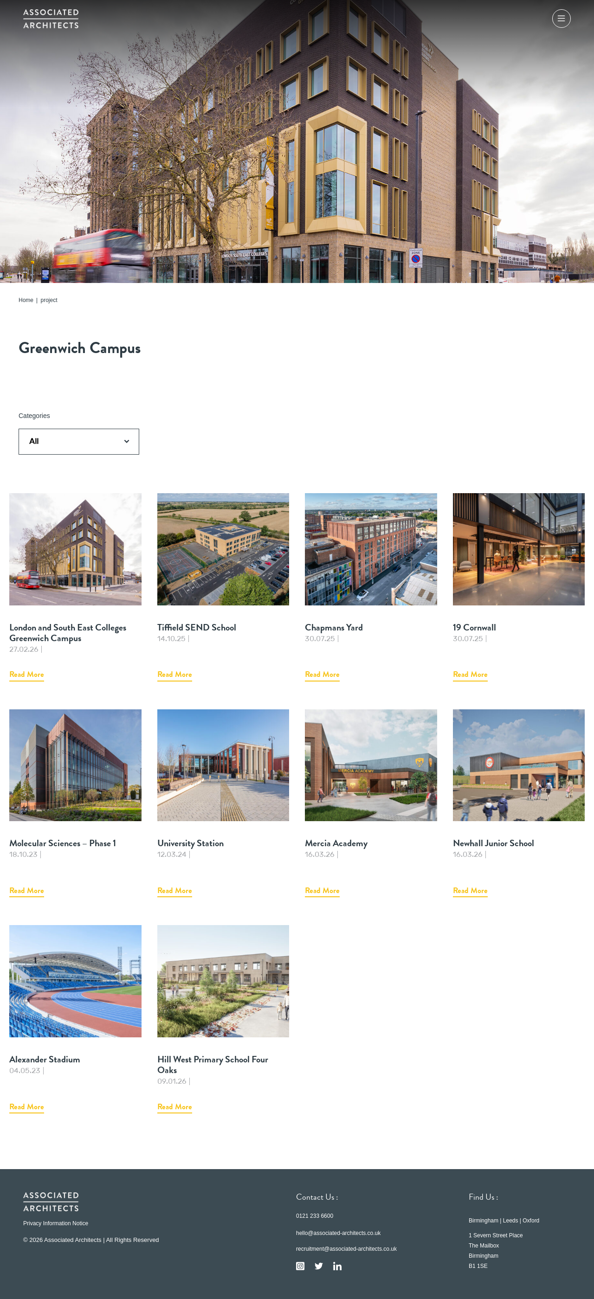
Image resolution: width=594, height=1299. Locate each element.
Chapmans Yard (371, 587)
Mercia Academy (371, 803)
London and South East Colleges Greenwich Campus (75, 587)
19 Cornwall (519, 587)
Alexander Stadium (75, 1019)
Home (26, 300)
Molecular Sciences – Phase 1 (75, 803)
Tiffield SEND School (223, 587)
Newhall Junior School (519, 803)
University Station (223, 803)
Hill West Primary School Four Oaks (223, 1019)
